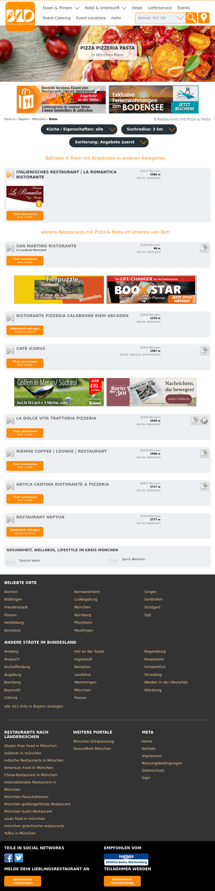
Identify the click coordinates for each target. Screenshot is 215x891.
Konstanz (12, 630)
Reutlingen (84, 630)
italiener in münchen (22, 753)
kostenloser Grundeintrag (122, 881)
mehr (116, 18)
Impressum (152, 756)
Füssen (10, 615)
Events (183, 8)
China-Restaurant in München (30, 775)
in (9, 119)
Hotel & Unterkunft (102, 8)
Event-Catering (57, 18)
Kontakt (149, 748)
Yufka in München (20, 833)
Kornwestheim (87, 592)
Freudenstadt (16, 607)
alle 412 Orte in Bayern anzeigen (33, 706)
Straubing (153, 675)
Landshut (82, 675)
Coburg (10, 697)
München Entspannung (93, 741)
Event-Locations (91, 18)
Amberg (11, 651)
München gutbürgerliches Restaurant (37, 804)
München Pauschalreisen (26, 797)
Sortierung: (104, 142)
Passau (80, 697)
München (82, 607)
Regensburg (155, 651)
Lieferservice (160, 8)
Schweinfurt (155, 667)
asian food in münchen (24, 818)
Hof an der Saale (89, 651)
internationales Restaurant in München (30, 786)
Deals (137, 8)
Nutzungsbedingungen (162, 763)
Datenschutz (153, 770)
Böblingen (13, 599)
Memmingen (85, 682)
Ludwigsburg (85, 599)
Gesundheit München (92, 748)
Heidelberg (14, 622)
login (146, 778)
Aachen (11, 592)
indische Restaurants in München (34, 760)
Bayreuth (12, 690)
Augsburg (12, 675)
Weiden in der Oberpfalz (166, 682)
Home (147, 741)
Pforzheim (83, 622)
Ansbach (12, 659)
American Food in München (28, 768)
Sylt (147, 615)
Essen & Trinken (57, 8)
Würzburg (153, 690)
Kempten (82, 667)
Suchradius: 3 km (145, 129)
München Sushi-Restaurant (28, 811)
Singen (150, 592)
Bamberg (12, 682)
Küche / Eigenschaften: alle (74, 129)
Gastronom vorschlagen (23, 881)
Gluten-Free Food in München (30, 746)
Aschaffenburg (17, 667)
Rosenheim (154, 659)
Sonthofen (153, 599)
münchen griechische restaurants (34, 826)
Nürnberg (82, 615)
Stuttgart (152, 607)
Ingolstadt (83, 659)
